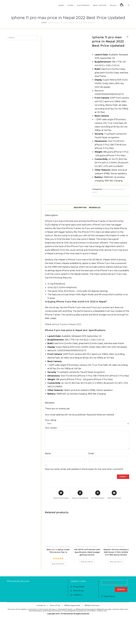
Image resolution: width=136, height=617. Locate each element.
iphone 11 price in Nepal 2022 (66, 324)
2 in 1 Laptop (59, 546)
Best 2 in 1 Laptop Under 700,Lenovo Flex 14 (58, 550)
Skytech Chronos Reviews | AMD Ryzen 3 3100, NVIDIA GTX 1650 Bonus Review (116, 552)
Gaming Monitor (91, 546)
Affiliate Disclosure (91, 605)
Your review (51, 428)
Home (44, 23)
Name (48, 453)
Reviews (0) (94, 207)
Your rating (51, 420)
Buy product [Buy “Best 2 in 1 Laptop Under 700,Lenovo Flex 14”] (58, 564)
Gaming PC (120, 546)
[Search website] (128, 5)
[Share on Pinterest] (97, 494)
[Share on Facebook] (80, 494)
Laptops (67, 546)
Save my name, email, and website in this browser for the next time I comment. (84, 469)
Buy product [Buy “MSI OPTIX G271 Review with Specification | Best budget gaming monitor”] (87, 562)
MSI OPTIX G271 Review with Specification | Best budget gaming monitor (87, 552)
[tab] (80, 208)
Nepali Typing (109, 596)
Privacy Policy (78, 587)
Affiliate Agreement (72, 605)
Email (91, 453)
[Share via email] (114, 494)
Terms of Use (78, 591)
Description (80, 207)
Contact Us (77, 595)
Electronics (107, 189)
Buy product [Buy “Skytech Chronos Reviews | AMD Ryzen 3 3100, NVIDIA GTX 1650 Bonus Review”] (116, 562)
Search (121, 589)
